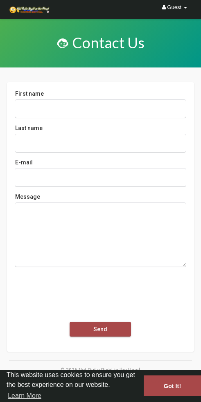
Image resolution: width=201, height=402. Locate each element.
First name (29, 93)
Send (100, 329)
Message (27, 196)
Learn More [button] (24, 395)
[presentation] (77, 291)
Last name (29, 128)
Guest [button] (174, 7)
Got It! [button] (172, 386)
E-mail (24, 162)
